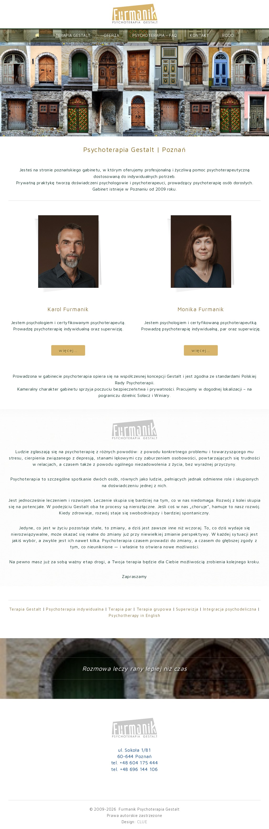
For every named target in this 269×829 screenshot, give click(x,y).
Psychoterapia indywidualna (75, 609)
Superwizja (187, 609)
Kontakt (199, 35)
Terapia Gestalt (73, 35)
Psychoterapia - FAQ (154, 35)
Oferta (111, 35)
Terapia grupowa (154, 609)
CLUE (142, 822)
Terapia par (120, 609)
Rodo (228, 35)
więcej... (68, 350)
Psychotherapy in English (134, 615)
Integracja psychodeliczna (230, 609)
